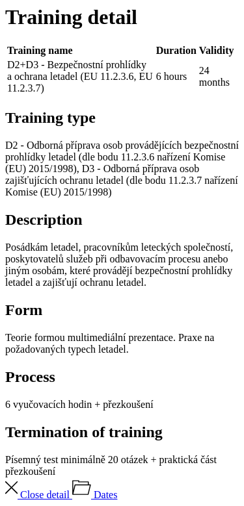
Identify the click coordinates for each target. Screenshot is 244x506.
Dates (94, 494)
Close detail (38, 494)
